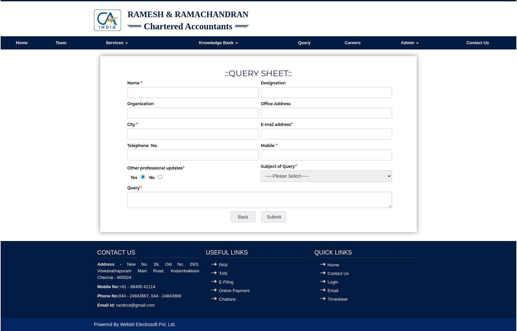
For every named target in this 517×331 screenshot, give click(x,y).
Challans (227, 299)
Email (333, 290)
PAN (223, 264)
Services (117, 42)
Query (304, 42)
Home (22, 42)
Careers (352, 42)
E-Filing (226, 282)
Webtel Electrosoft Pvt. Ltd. (148, 324)
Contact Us (478, 42)
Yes (134, 177)
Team (61, 42)
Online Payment (234, 290)
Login (333, 282)
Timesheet (338, 299)
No (152, 177)
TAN (223, 273)
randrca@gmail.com (135, 305)
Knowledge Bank (218, 42)
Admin (410, 42)
